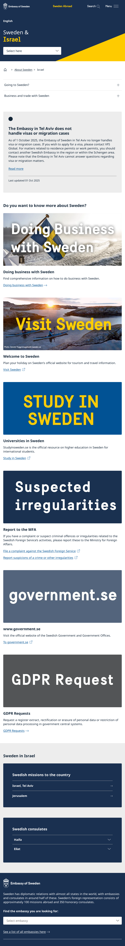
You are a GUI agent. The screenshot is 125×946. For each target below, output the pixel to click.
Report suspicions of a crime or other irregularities (38, 558)
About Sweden (23, 69)
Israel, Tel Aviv (22, 786)
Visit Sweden (12, 369)
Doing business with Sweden (23, 285)
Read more (15, 169)
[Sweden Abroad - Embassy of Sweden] (19, 6)
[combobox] (32, 51)
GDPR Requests (14, 731)
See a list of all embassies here (24, 932)
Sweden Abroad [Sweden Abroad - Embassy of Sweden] (62, 6)
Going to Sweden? (16, 85)
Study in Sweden (14, 458)
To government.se (15, 642)
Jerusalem (19, 796)
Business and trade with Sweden (26, 96)
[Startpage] (6, 69)
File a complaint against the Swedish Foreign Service (39, 551)
